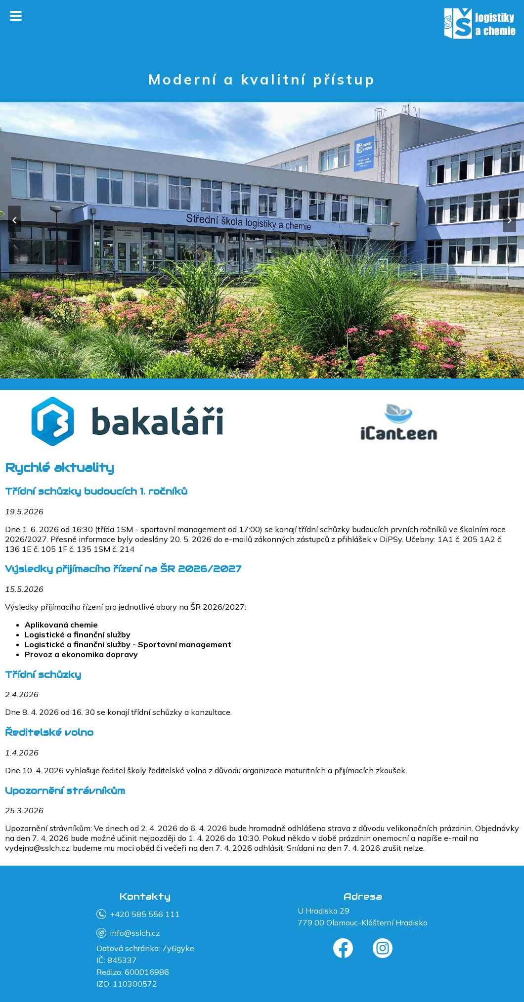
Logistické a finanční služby (78, 634)
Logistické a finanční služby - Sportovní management (128, 644)
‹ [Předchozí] (14, 218)
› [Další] (509, 218)
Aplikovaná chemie (61, 624)
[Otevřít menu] (16, 16)
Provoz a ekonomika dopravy (81, 654)
